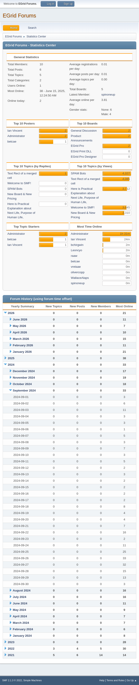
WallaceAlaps (80, 277)
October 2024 (22, 384)
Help (101, 680)
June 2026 (20, 319)
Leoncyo (76, 250)
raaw (74, 255)
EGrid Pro (77, 145)
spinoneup (108, 94)
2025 (11, 358)
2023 (11, 642)
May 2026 (19, 326)
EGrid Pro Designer (84, 156)
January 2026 (22, 351)
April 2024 (20, 616)
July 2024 (19, 597)
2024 (11, 364)
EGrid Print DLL (81, 151)
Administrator (16, 136)
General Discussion (84, 130)
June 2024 (20, 603)
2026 (11, 313)
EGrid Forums (19, 15)
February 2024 (23, 629)
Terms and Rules (116, 680)
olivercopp (77, 272)
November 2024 (24, 377)
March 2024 (21, 622)
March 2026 (21, 338)
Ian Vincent (14, 130)
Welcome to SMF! (19, 183)
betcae (11, 141)
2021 (11, 655)
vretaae (76, 266)
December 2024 (24, 371)
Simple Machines (32, 680)
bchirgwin (77, 245)
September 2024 (24, 390)
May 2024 (19, 610)
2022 (11, 648)
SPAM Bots (14, 188)
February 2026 (23, 345)
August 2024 (21, 590)
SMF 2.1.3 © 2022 (12, 680)
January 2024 (22, 635)
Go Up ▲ (132, 680)
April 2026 (20, 332)
